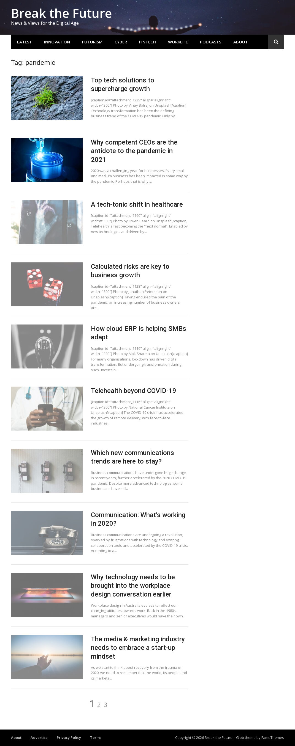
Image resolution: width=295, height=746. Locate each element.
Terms (95, 737)
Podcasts (210, 42)
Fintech (147, 42)
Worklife (178, 42)
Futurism (92, 42)
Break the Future (61, 13)
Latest (24, 42)
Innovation (57, 42)
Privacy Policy (69, 737)
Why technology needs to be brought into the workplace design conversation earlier (133, 585)
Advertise (39, 737)
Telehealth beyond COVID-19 (133, 391)
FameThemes (272, 737)
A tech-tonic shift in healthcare (137, 204)
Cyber (121, 42)
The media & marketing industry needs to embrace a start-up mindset (138, 647)
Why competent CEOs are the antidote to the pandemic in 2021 (134, 150)
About (240, 42)
